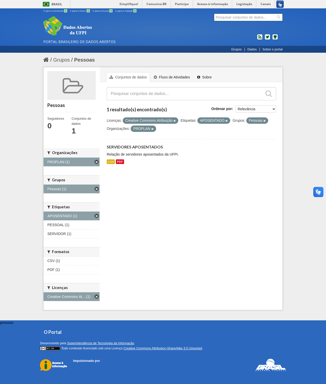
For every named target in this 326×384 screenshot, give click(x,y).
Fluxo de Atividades (172, 77)
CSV (111, 161)
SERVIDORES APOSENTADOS (135, 146)
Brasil (56, 4)
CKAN (81, 366)
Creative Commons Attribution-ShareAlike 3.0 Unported (163, 348)
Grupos (236, 49)
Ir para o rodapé (126, 10)
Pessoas (84, 60)
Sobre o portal (272, 49)
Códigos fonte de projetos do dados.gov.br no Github (275, 39)
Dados (251, 49)
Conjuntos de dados (128, 77)
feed (259, 39)
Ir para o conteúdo (55, 10)
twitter (267, 39)
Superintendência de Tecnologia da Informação (100, 343)
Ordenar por (221, 109)
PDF (120, 161)
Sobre (204, 77)
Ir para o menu (80, 10)
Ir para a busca (102, 10)
